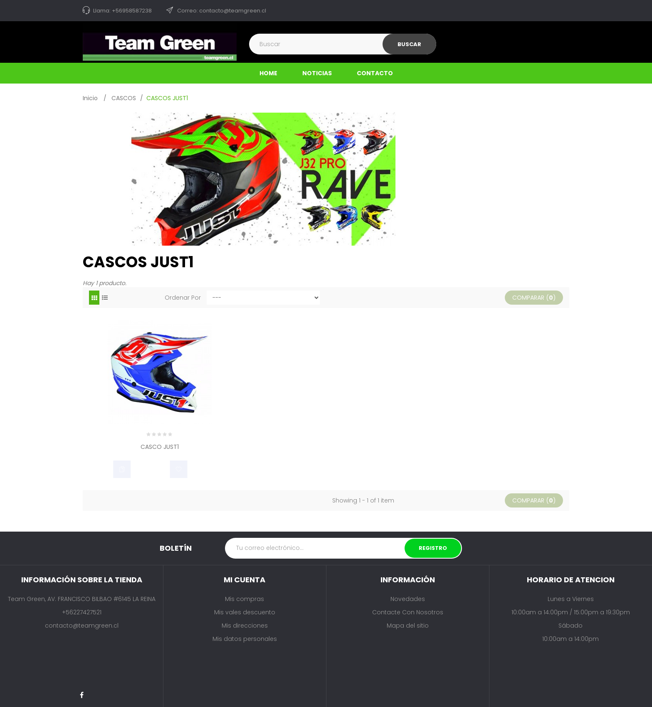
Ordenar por (183, 297)
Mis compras (244, 599)
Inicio (90, 98)
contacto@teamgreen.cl (82, 625)
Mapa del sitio (408, 625)
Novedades (407, 599)
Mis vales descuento (244, 612)
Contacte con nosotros (407, 612)
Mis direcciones (245, 625)
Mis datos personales (244, 639)
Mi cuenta (244, 579)
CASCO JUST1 (160, 447)
